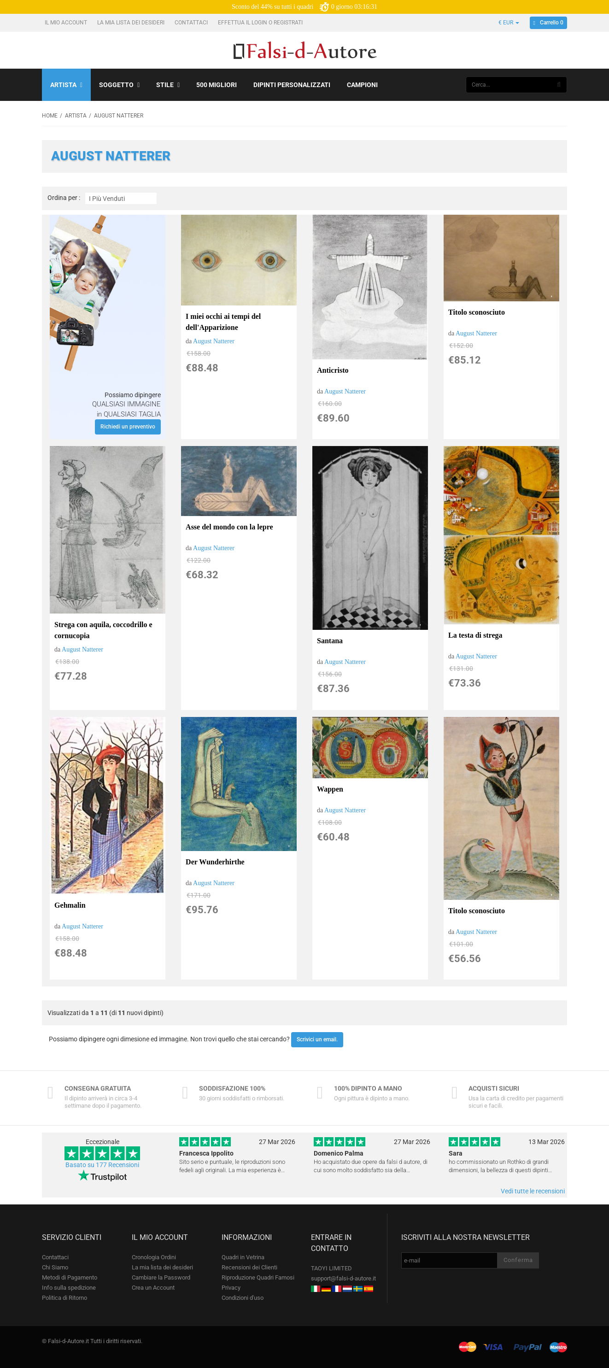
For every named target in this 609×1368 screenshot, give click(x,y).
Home (50, 115)
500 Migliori (216, 84)
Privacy (231, 1287)
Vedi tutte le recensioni (533, 1191)
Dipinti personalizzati (291, 84)
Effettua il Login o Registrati (261, 22)
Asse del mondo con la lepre (229, 527)
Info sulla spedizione (69, 1287)
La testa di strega (475, 635)
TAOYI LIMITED (331, 1268)
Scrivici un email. (317, 1039)
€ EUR (508, 22)
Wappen (330, 789)
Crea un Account (153, 1287)
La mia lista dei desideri (131, 22)
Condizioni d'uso (243, 1297)
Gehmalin (70, 905)
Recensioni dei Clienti (249, 1267)
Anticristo (332, 370)
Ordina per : (63, 197)
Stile (168, 84)
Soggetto (119, 84)
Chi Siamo (55, 1267)
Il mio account (66, 22)
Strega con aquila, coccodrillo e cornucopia (103, 630)
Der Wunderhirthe (215, 862)
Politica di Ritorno (64, 1297)
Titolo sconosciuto (476, 312)
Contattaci (192, 22)
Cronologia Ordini (154, 1257)
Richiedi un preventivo (127, 426)
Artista (66, 84)
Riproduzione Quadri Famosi (258, 1277)
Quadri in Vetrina (243, 1257)
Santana (330, 641)
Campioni (362, 84)
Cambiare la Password (161, 1277)
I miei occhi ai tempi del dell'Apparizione (223, 321)
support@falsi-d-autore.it (343, 1278)
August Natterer (213, 341)
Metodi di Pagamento (69, 1277)
